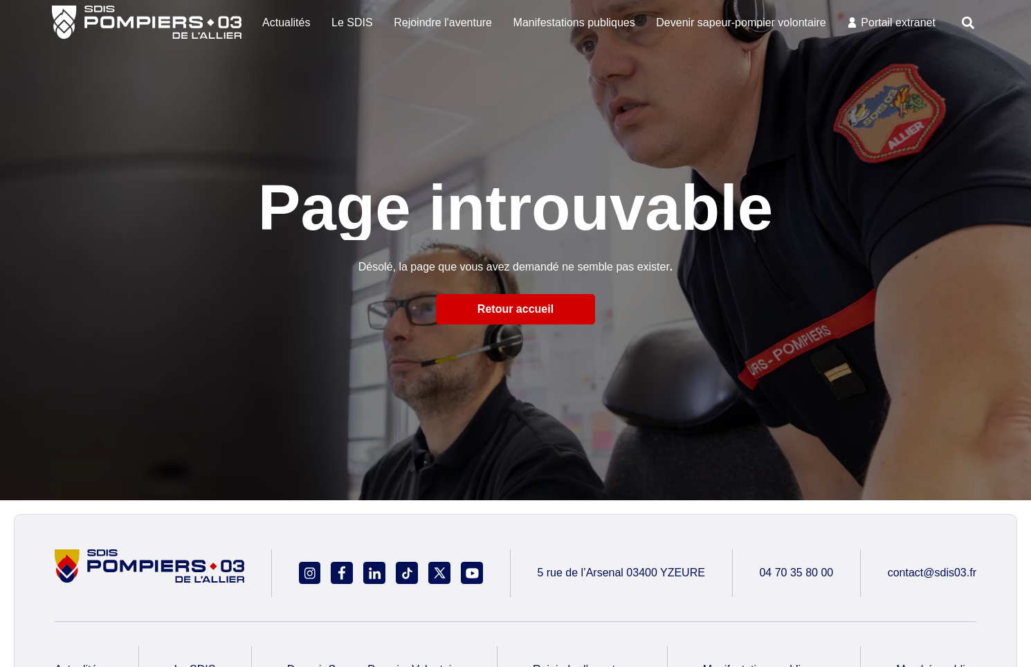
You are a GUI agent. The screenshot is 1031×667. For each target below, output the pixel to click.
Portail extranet (898, 22)
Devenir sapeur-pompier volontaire (740, 22)
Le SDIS (352, 22)
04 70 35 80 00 (796, 572)
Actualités (286, 22)
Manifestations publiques (574, 22)
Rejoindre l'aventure (443, 22)
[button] (968, 22)
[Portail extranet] (852, 22)
